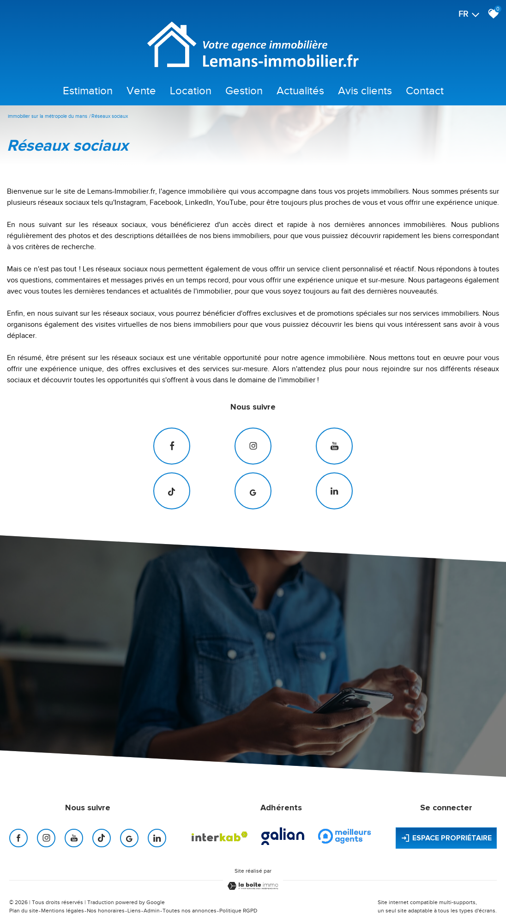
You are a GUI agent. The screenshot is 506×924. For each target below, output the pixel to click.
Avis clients (365, 91)
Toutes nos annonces (190, 910)
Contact (425, 91)
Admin (152, 910)
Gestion (244, 91)
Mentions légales (62, 910)
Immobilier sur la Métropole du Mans (47, 116)
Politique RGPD (238, 910)
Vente (141, 91)
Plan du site (23, 910)
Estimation (88, 91)
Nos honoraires (106, 910)
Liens (134, 910)
